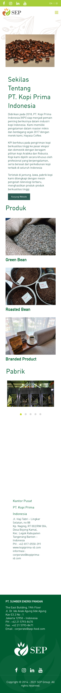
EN (50, 3)
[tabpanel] (31, 395)
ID (57, 3)
